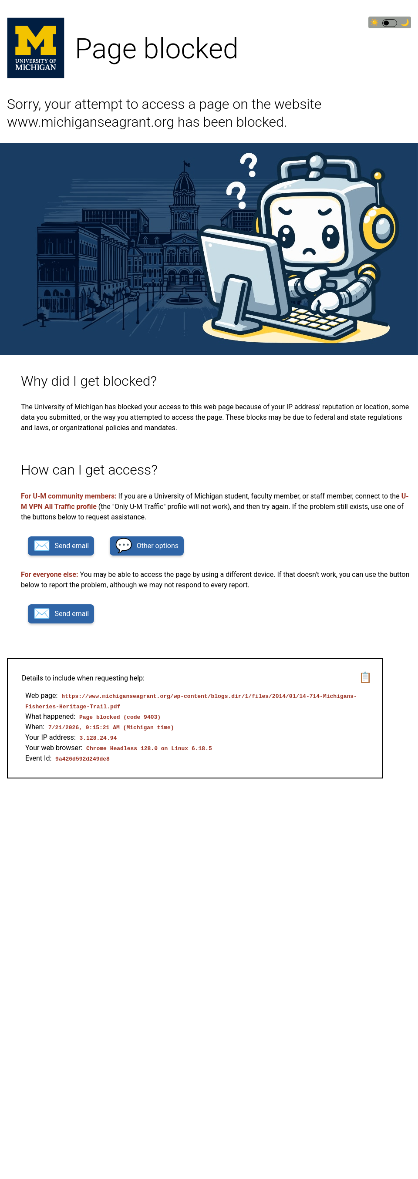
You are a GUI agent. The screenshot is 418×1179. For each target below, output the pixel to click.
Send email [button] (61, 545)
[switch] (389, 23)
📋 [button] (365, 677)
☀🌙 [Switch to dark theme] (389, 22)
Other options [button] (147, 545)
